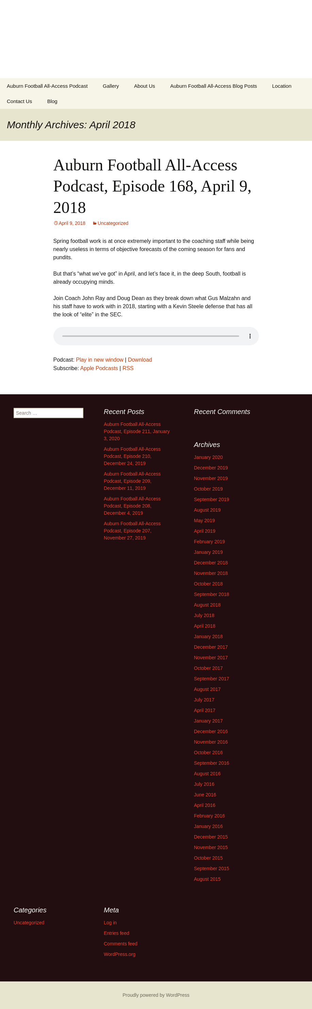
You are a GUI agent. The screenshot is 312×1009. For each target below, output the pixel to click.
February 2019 (209, 541)
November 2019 (211, 478)
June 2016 (205, 794)
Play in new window (100, 360)
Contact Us (19, 101)
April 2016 (204, 805)
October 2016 (208, 752)
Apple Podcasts (99, 368)
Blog (52, 101)
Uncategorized (113, 223)
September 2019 (211, 499)
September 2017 (211, 678)
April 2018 (204, 626)
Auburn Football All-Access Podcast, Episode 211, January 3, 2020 (137, 431)
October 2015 (208, 858)
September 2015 (211, 868)
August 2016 (207, 773)
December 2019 (211, 467)
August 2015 (207, 879)
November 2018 (211, 573)
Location (282, 86)
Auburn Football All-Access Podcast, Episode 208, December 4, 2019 (132, 506)
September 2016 (211, 763)
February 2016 (209, 815)
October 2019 (208, 489)
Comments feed (120, 943)
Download (140, 360)
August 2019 (207, 510)
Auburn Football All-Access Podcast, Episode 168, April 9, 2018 (152, 186)
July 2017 (204, 699)
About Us (144, 86)
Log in (110, 922)
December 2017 (211, 647)
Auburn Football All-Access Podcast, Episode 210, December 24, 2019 (132, 456)
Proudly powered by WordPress (156, 995)
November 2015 (211, 847)
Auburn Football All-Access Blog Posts (213, 86)
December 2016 (211, 731)
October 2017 (208, 668)
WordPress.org (119, 954)
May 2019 (204, 520)
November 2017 (211, 657)
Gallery (111, 86)
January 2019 (208, 552)
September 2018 (211, 594)
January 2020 (208, 457)
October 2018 (208, 583)
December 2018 (211, 562)
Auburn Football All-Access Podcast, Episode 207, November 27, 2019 (132, 531)
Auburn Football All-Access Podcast (47, 86)
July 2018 (204, 615)
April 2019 (204, 531)
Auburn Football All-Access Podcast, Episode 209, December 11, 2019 (132, 481)
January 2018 (208, 636)
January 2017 (208, 721)
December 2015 (211, 837)
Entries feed (116, 933)
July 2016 (204, 784)
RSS (128, 368)
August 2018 (207, 605)
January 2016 (208, 826)
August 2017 (207, 689)
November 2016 (211, 742)
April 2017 (204, 710)
